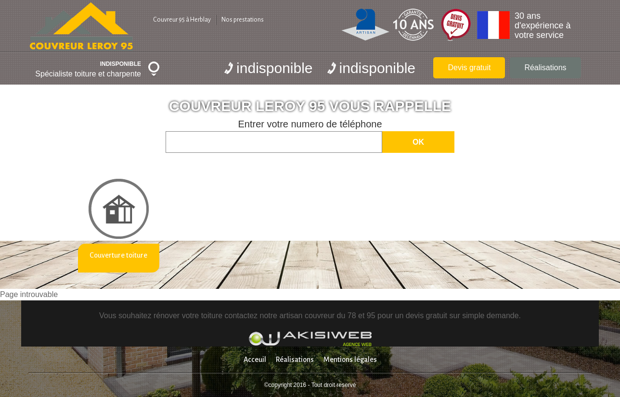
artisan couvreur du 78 (317, 315)
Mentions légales (350, 359)
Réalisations (545, 67)
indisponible (268, 68)
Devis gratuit (469, 67)
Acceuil (255, 359)
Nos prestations (242, 19)
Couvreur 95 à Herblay (182, 19)
